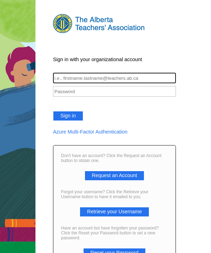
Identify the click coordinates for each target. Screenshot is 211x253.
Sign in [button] (68, 115)
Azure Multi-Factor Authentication (90, 132)
